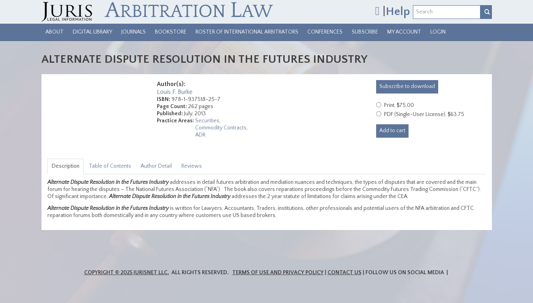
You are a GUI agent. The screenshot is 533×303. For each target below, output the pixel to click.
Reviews (191, 166)
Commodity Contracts (221, 128)
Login (438, 32)
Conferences (325, 32)
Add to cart (392, 130)
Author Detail (156, 166)
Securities (207, 121)
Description (65, 166)
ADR (200, 135)
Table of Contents (110, 166)
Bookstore (170, 32)
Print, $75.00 (399, 105)
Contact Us (345, 272)
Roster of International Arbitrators (247, 32)
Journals (133, 32)
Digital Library (92, 32)
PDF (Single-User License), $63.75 (424, 114)
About (54, 32)
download (407, 86)
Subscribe (365, 32)
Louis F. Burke (174, 91)
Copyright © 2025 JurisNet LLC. (126, 272)
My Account (404, 32)
